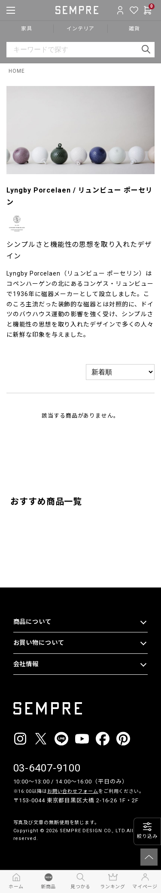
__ (15, 854)
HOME (17, 71)
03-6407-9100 (47, 768)
